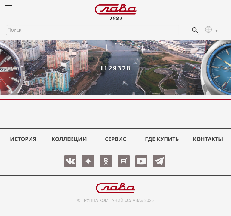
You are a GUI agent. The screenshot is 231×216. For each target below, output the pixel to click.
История (23, 139)
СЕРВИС (115, 139)
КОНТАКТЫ (208, 139)
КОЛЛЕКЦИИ (69, 139)
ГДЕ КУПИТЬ (162, 139)
